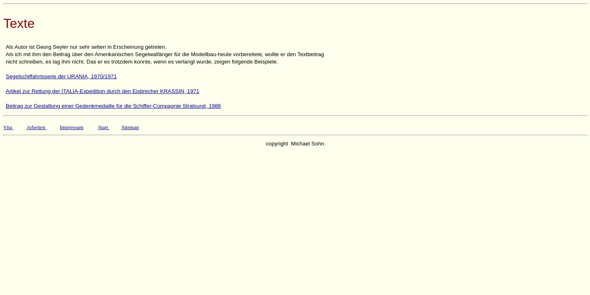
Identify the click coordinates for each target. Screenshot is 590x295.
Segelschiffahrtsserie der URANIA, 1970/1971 (61, 76)
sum (79, 127)
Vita (7, 127)
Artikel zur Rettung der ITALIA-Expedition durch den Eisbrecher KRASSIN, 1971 (102, 91)
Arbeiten (36, 127)
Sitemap (130, 127)
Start (103, 127)
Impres (67, 127)
